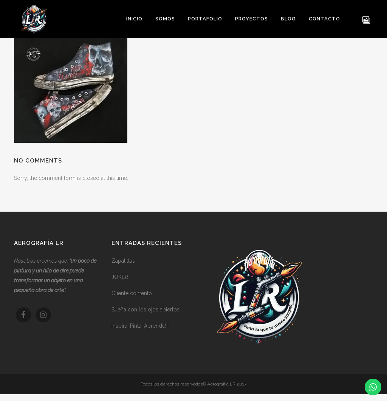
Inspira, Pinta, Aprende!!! (140, 326)
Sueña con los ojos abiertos (145, 310)
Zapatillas (123, 261)
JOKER (119, 277)
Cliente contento (131, 293)
